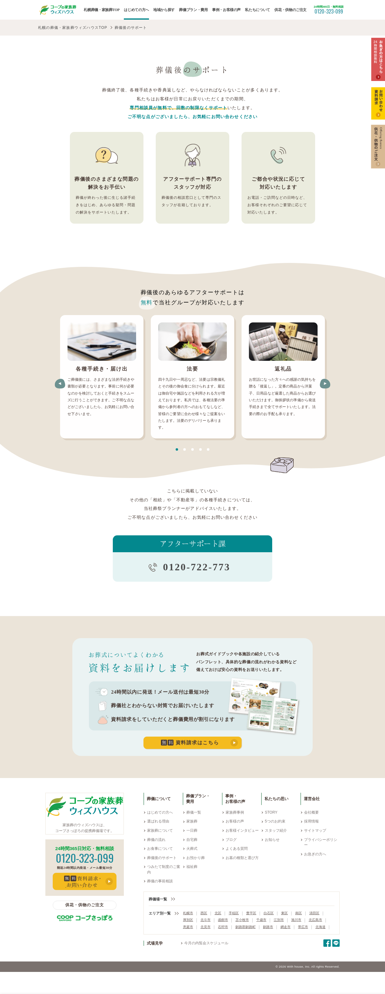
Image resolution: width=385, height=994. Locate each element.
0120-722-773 (197, 566)
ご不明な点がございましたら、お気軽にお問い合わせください (192, 116)
